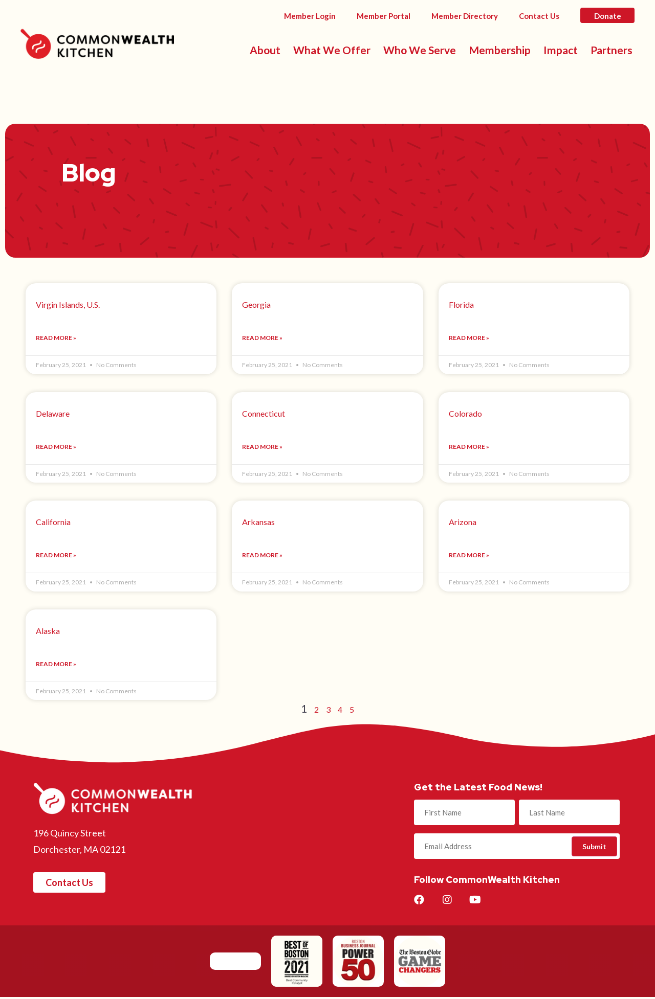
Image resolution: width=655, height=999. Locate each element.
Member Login (310, 15)
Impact (560, 49)
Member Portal (383, 15)
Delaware (53, 414)
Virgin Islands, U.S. (68, 304)
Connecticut (263, 414)
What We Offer (331, 49)
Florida (461, 304)
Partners (611, 49)
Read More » (56, 338)
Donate (607, 15)
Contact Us (539, 15)
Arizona (462, 523)
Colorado (465, 414)
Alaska (48, 632)
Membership (500, 49)
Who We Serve (419, 49)
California (53, 523)
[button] (69, 884)
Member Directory (464, 15)
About (265, 49)
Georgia (256, 304)
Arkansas (258, 523)
